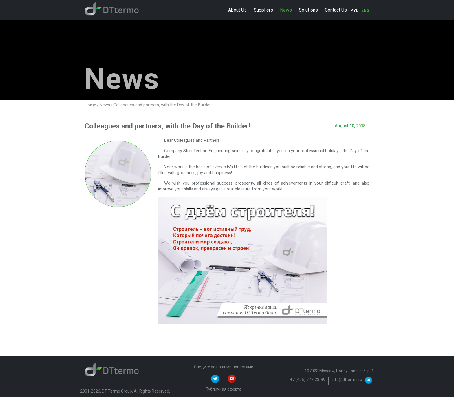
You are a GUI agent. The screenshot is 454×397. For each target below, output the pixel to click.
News (286, 10)
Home (90, 105)
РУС (354, 10)
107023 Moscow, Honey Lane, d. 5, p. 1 (339, 371)
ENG (365, 10)
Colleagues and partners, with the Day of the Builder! (163, 105)
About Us (237, 10)
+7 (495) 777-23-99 (307, 379)
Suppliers (263, 10)
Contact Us (336, 10)
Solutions (308, 10)
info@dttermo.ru (347, 379)
